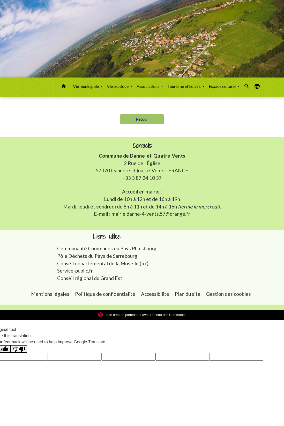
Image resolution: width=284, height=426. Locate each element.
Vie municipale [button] (86, 86)
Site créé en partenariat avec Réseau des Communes (142, 315)
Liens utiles (107, 236)
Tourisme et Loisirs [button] (184, 86)
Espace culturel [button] (222, 86)
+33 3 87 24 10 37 (142, 178)
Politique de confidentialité (105, 294)
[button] (63, 87)
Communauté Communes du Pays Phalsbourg (106, 248)
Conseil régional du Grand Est (89, 278)
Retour (142, 119)
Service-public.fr (75, 271)
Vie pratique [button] (118, 86)
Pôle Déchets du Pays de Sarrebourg (97, 256)
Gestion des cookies (228, 294)
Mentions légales (50, 294)
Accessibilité (155, 294)
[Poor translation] (19, 349)
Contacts (142, 146)
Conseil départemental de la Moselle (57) (102, 263)
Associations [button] (148, 86)
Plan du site (187, 294)
